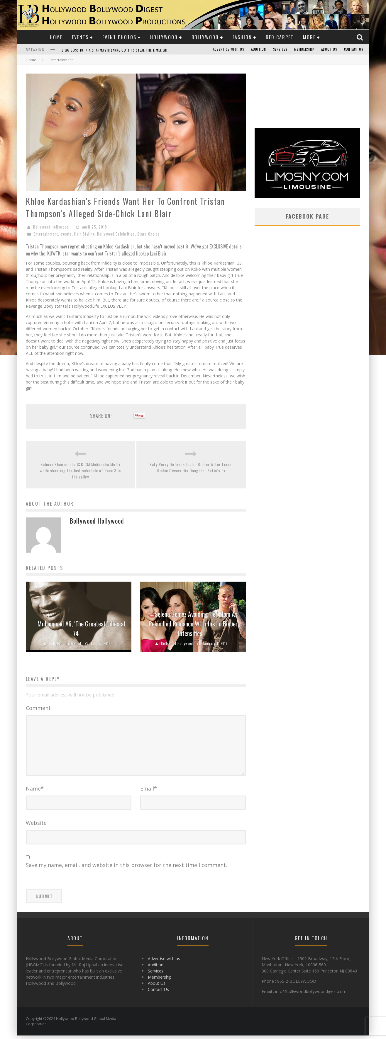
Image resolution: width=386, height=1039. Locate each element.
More (309, 37)
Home (56, 37)
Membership (304, 49)
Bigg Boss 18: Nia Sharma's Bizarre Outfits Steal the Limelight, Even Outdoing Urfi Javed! (139, 50)
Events (80, 37)
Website (36, 826)
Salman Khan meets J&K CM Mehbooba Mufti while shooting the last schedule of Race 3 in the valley (80, 470)
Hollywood (164, 37)
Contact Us (353, 49)
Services (280, 49)
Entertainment (46, 234)
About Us (329, 49)
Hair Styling (84, 234)
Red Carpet (280, 37)
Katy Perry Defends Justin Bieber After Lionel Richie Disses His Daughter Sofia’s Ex (191, 467)
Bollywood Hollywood (51, 227)
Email (148, 792)
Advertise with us (228, 49)
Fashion (242, 37)
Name (35, 792)
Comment (38, 707)
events (66, 234)
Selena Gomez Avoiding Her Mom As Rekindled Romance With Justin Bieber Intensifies (193, 623)
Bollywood (205, 37)
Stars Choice (148, 234)
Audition (258, 49)
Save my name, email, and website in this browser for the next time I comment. (126, 868)
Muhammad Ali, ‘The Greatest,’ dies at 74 (82, 628)
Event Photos (119, 37)
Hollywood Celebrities (116, 234)
